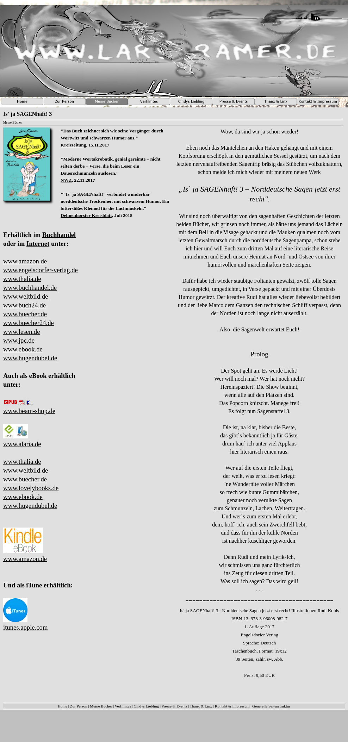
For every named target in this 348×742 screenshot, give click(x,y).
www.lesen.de (21, 331)
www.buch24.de (24, 305)
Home (62, 706)
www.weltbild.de (25, 296)
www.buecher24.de (28, 322)
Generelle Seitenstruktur (271, 706)
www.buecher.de (25, 314)
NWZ (66, 180)
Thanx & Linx (201, 706)
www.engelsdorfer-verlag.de (40, 270)
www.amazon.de (25, 261)
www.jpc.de (19, 340)
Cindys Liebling (146, 706)
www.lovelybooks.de (30, 488)
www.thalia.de (22, 278)
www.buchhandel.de (30, 287)
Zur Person (78, 706)
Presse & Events (174, 706)
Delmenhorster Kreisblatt (86, 215)
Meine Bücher (101, 706)
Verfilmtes (123, 706)
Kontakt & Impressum (232, 706)
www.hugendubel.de (30, 358)
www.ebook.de (23, 349)
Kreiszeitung (73, 145)
